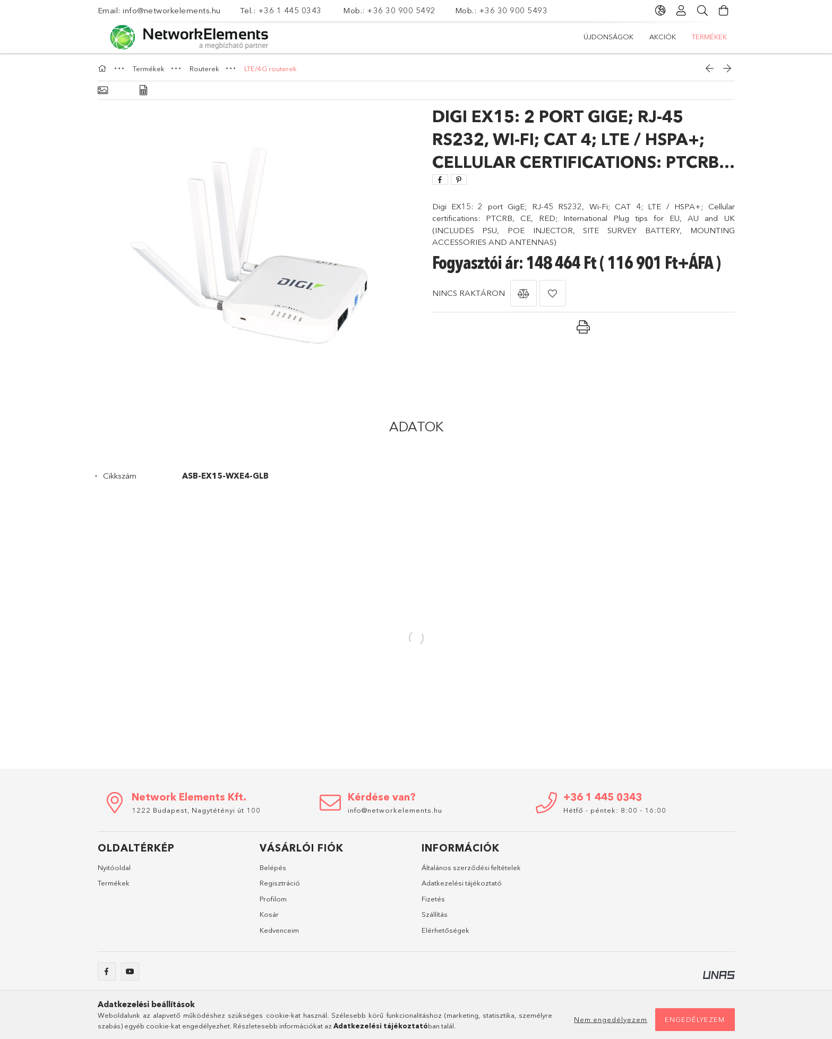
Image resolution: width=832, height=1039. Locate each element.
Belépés (273, 867)
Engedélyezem (695, 1019)
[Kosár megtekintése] (724, 10)
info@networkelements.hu (173, 10)
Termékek (709, 36)
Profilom (273, 899)
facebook (107, 972)
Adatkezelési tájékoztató (462, 883)
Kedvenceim (279, 930)
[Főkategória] (103, 68)
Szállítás (435, 914)
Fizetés (433, 899)
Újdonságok (608, 36)
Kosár (269, 914)
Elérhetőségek (445, 930)
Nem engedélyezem (610, 1019)
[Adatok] (143, 90)
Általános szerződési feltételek (471, 867)
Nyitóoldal (114, 867)
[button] (523, 293)
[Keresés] (703, 10)
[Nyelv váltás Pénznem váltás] (660, 10)
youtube (130, 972)
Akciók (662, 36)
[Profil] (681, 10)
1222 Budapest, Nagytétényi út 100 (196, 810)
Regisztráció (280, 883)
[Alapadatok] (103, 90)
